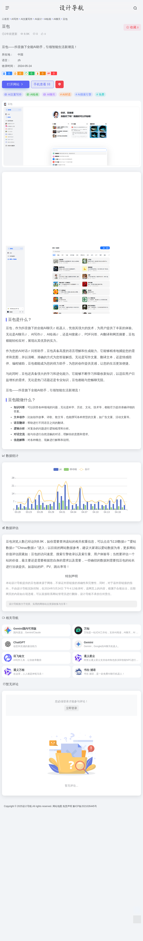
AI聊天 (56, 19)
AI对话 (23, 351)
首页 (6, 19)
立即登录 (71, 708)
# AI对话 (65, 94)
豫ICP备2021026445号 (85, 806)
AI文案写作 (26, 19)
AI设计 (38, 19)
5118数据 (117, 541)
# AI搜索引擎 (83, 94)
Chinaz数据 (26, 547)
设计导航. (27, 806)
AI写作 (14, 19)
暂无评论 (12, 684)
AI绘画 (47, 19)
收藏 (132, 27)
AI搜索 (73, 334)
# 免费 (100, 94)
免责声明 (68, 806)
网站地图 (58, 806)
